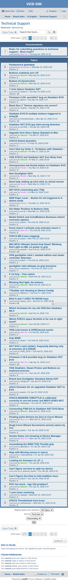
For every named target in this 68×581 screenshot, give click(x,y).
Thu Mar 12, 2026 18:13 (39, 203)
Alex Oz (23, 54)
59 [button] (52, 38)
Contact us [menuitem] (42, 574)
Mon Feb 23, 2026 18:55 (39, 238)
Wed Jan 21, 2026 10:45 (40, 419)
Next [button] (55, 38)
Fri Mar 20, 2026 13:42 (38, 192)
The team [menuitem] (55, 574)
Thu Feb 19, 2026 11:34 (41, 268)
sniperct (23, 92)
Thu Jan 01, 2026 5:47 (39, 487)
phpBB (24, 579)
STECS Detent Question (22, 140)
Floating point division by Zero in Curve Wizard (36, 417)
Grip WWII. (15, 338)
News (21, 11)
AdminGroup (17, 27)
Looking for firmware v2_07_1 (26, 460)
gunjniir (23, 249)
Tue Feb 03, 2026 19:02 (38, 340)
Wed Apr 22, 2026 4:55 (42, 67)
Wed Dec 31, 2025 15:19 (44, 503)
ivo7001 (23, 127)
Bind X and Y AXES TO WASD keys (29, 298)
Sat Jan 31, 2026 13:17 (40, 362)
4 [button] (41, 38)
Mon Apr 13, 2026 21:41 (46, 119)
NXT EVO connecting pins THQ (26, 189)
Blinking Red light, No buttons (26, 282)
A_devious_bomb (28, 471)
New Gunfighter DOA (21, 173)
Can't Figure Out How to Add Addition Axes (33, 476)
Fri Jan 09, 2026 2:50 (44, 455)
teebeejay (24, 403)
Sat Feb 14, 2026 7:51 (39, 313)
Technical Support (15, 23)
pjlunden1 (24, 446)
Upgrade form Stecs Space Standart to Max (33, 132)
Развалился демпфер (22, 64)
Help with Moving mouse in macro (28, 452)
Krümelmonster (27, 119)
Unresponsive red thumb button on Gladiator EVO (37, 165)
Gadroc (23, 108)
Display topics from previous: (33, 510)
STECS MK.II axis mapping (24, 236)
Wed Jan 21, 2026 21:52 (40, 411)
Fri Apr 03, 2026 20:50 (38, 143)
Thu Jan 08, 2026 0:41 (48, 471)
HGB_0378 (25, 351)
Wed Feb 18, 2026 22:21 (40, 285)
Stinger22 (24, 381)
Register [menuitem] (53, 11)
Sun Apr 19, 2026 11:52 (40, 92)
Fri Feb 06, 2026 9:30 (39, 332)
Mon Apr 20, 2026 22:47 (39, 75)
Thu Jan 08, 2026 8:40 (39, 463)
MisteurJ (24, 293)
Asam (22, 340)
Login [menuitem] (63, 11)
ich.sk (22, 211)
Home (8, 574)
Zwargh (23, 495)
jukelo (23, 222)
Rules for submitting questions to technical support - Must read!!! (33, 50)
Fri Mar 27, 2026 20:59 (39, 160)
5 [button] (45, 38)
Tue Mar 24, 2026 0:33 (38, 168)
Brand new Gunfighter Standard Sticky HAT (33, 378)
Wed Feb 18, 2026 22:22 (40, 277)
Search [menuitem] (64, 16)
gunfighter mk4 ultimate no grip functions (32, 266)
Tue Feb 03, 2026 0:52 (42, 351)
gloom (23, 100)
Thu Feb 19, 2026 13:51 (38, 260)
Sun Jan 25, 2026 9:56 (40, 373)
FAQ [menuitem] (31, 11)
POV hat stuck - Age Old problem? (28, 484)
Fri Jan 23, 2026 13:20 (38, 392)
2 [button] (33, 38)
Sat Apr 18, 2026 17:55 (39, 108)
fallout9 (23, 75)
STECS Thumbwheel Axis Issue (27, 500)
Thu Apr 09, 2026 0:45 (39, 127)
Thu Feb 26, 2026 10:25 (40, 230)
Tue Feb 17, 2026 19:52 (40, 293)
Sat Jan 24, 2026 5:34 (41, 381)
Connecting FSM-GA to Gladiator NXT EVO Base (36, 408)
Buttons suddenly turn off (23, 72)
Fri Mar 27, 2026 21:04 (39, 151)
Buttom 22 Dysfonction (22, 81)
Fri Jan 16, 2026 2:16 (40, 446)
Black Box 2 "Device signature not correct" (33, 105)
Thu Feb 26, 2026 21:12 (38, 222)
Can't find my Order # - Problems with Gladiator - (36, 149)
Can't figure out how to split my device (31, 468)
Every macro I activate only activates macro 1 (35, 228)
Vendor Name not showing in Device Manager (35, 436)
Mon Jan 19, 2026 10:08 (40, 438)
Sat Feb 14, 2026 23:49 (43, 301)
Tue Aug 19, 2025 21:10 (40, 54)
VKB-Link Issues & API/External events (31, 330)
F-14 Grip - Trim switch (22, 274)
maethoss (24, 268)
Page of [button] (25, 38)
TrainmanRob (26, 455)
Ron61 (23, 143)
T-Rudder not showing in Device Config (31, 290)
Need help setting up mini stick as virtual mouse (36, 181)
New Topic (8, 32)
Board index (19, 574)
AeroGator (25, 67)
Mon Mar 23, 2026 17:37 (39, 176)
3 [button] (37, 38)
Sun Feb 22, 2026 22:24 (39, 249)
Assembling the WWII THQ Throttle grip (31, 444)
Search (49, 32)
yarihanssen (25, 503)
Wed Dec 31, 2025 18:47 (40, 495)
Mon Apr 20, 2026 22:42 (39, 83)
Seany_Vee (25, 301)
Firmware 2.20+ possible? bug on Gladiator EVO (36, 97)
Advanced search (54, 32)
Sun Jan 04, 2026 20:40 (38, 478)
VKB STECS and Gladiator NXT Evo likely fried (35, 157)
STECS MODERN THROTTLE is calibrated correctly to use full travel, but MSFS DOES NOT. (36, 399)
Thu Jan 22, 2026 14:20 (41, 403)
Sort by (34, 514)
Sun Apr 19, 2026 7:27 (38, 100)
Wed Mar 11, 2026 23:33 (39, 211)
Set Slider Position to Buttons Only (29, 209)
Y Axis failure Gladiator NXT (25, 89)
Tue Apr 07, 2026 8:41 (39, 135)
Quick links (10, 11)
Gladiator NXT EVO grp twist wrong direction (34, 124)
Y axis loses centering (21, 492)
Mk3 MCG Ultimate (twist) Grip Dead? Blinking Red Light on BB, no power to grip (35, 245)
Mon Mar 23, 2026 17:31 (39, 184)
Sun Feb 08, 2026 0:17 (39, 324)
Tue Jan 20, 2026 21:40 (38, 430)
